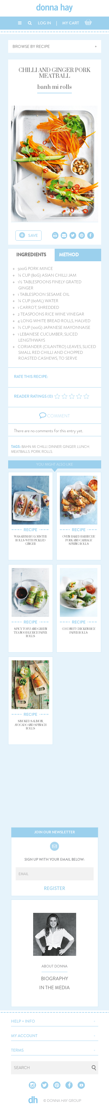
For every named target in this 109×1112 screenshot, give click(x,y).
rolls (47, 451)
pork (35, 451)
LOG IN (44, 23)
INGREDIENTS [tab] (31, 254)
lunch (83, 446)
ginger (69, 446)
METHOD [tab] (69, 254)
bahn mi (29, 446)
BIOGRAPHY (54, 979)
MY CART (70, 23)
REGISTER (54, 888)
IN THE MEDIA (54, 988)
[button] (54, 1020)
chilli (42, 446)
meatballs (20, 451)
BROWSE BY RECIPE (31, 46)
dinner (55, 446)
